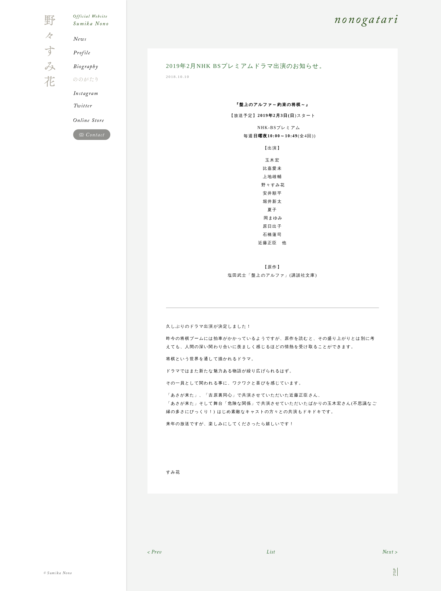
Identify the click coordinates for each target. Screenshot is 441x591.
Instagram (99, 93)
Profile (99, 52)
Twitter (99, 106)
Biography (99, 66)
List (271, 552)
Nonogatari (262, 27)
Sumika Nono (58, 573)
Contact (91, 134)
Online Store (99, 120)
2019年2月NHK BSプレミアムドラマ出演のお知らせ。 (246, 66)
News (99, 39)
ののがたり (99, 79)
